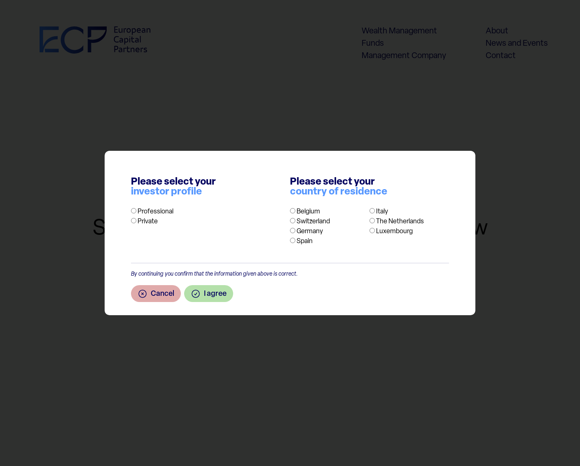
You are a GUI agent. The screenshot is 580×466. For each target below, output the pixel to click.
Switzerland (313, 221)
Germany (310, 231)
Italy (382, 211)
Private (148, 221)
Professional (155, 211)
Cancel (156, 294)
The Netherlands (400, 221)
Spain (305, 241)
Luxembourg (394, 231)
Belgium (308, 211)
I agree (209, 294)
